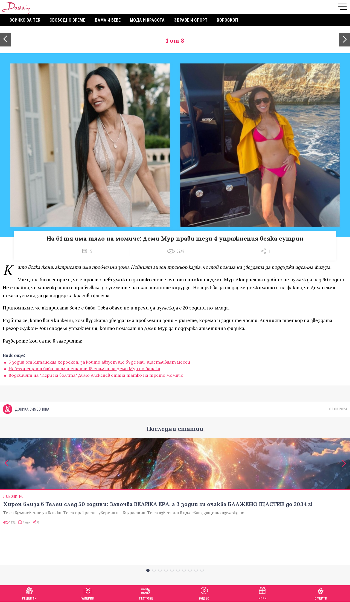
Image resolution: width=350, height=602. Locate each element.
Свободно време (67, 20)
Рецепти (29, 592)
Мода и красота (147, 20)
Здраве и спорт (191, 20)
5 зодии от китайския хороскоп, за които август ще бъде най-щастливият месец (99, 362)
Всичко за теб (25, 20)
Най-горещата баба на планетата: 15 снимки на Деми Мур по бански (84, 368)
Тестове (146, 592)
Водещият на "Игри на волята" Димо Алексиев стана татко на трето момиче (95, 375)
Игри (262, 592)
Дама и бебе (107, 20)
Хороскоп (227, 20)
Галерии (87, 592)
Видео (204, 592)
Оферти (320, 592)
